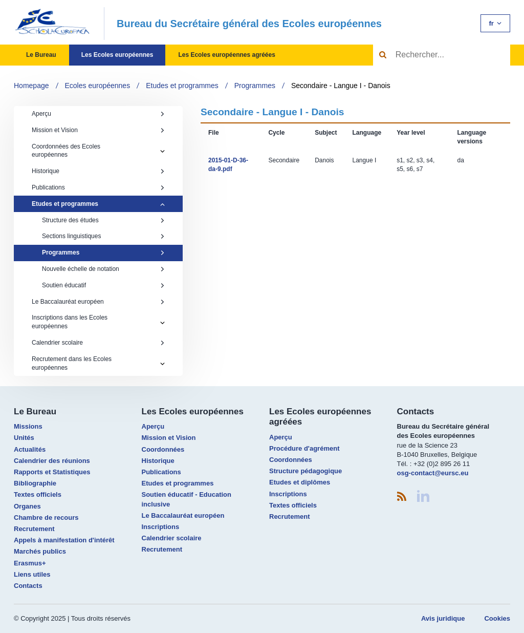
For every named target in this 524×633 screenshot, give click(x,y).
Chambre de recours (46, 517)
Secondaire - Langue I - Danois (340, 85)
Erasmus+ (30, 563)
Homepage (31, 85)
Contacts (28, 585)
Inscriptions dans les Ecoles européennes (69, 322)
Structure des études (103, 220)
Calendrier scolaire (98, 342)
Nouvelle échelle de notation (103, 268)
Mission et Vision (98, 130)
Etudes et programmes (182, 85)
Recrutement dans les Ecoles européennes (72, 363)
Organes (27, 506)
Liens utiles (32, 574)
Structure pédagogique (305, 471)
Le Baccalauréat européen (98, 301)
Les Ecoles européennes (117, 54)
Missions (28, 426)
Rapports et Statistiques (52, 472)
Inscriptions (161, 527)
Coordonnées (163, 449)
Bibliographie (35, 483)
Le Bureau (41, 54)
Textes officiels (37, 494)
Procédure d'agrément (304, 448)
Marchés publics (40, 551)
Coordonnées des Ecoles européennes (66, 151)
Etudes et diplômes (299, 482)
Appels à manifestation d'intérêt (64, 540)
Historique (98, 171)
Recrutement (34, 529)
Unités (24, 437)
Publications (98, 187)
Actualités (30, 449)
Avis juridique (443, 618)
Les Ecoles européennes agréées (226, 54)
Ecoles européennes (97, 85)
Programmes (254, 85)
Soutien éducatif (103, 285)
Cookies (497, 618)
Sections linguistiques (103, 236)
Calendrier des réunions (52, 461)
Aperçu (98, 113)
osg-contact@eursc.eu (433, 473)
